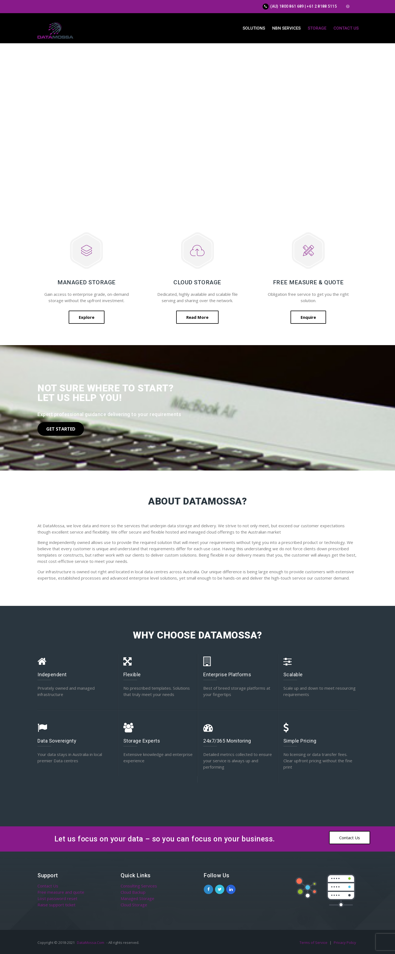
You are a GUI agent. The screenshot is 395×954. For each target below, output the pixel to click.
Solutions (254, 28)
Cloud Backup (133, 892)
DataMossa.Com (90, 942)
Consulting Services (139, 886)
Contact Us (346, 28)
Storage (317, 28)
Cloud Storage (134, 904)
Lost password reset (57, 898)
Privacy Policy (345, 942)
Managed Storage (137, 898)
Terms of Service (314, 942)
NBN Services (286, 28)
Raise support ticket (56, 904)
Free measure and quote (60, 892)
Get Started (60, 429)
